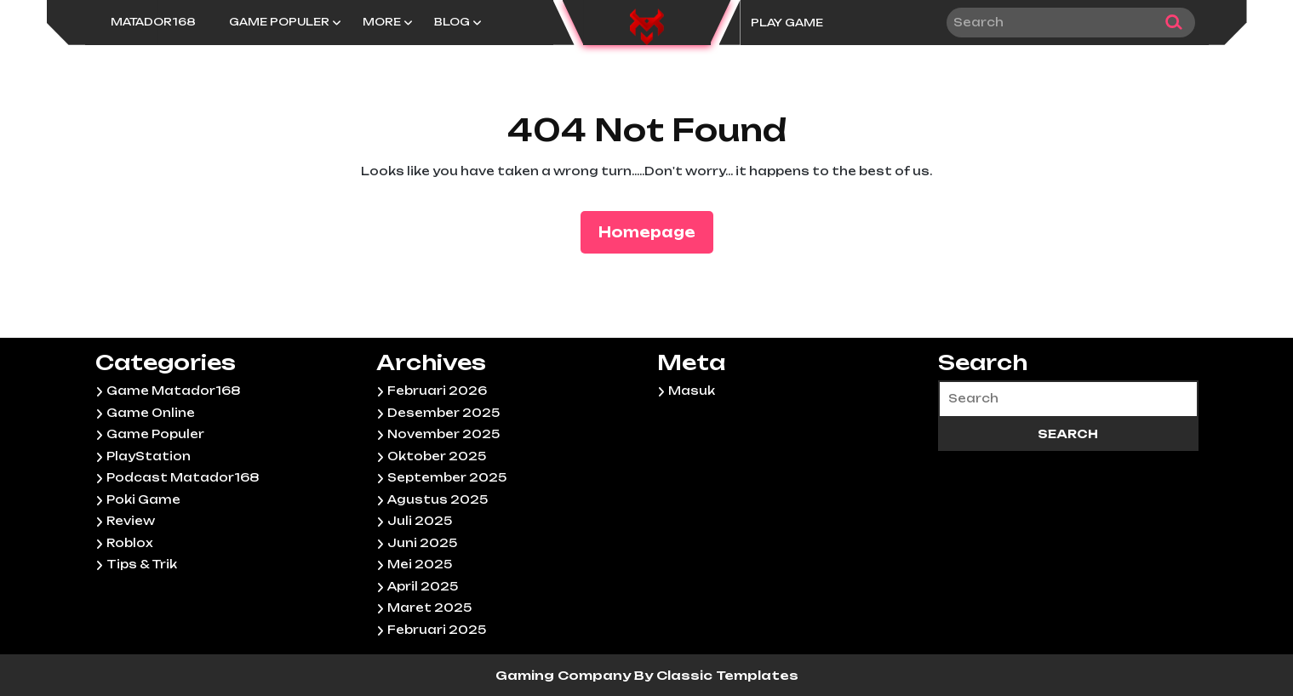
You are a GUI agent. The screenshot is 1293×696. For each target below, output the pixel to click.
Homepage (653, 231)
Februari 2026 (437, 390)
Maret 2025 (429, 607)
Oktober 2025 (436, 456)
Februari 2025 (436, 629)
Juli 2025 (419, 521)
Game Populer (279, 21)
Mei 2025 (419, 564)
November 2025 (443, 434)
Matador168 (153, 21)
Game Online (150, 412)
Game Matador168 (173, 390)
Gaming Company (564, 675)
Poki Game (143, 499)
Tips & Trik (141, 564)
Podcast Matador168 (182, 477)
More (382, 21)
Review (130, 521)
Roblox (129, 543)
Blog (452, 21)
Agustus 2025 (437, 499)
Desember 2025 (443, 412)
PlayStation (148, 456)
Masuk (691, 390)
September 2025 (446, 477)
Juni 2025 (422, 543)
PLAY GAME (787, 22)
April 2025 (422, 586)
